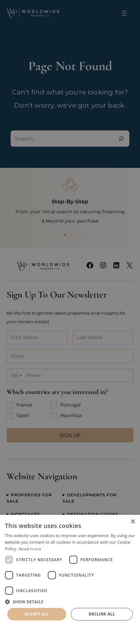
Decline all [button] (102, 614)
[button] (70, 601)
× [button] (132, 521)
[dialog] (70, 571)
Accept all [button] (37, 614)
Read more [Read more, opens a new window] (30, 548)
